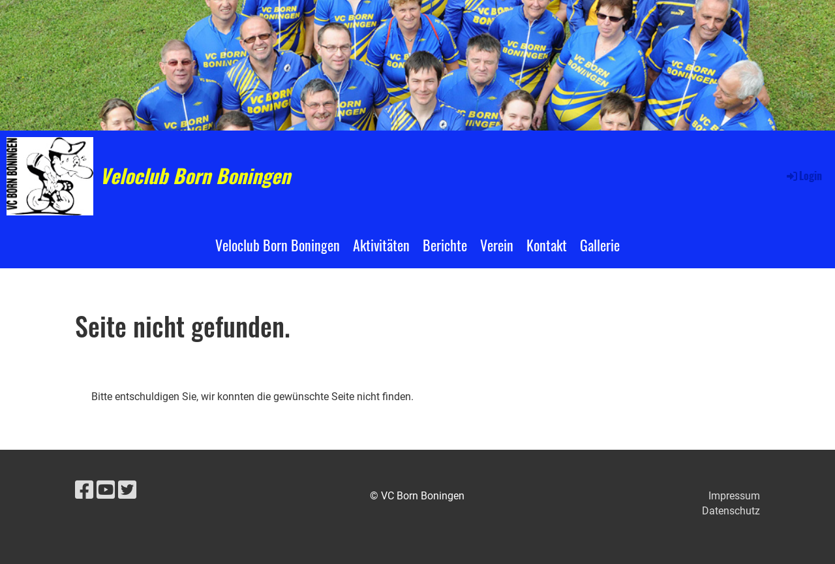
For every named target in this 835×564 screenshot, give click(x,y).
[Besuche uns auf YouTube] (106, 490)
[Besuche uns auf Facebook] (84, 490)
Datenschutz (731, 511)
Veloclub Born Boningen (195, 175)
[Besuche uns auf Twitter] (127, 490)
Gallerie (600, 244)
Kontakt (546, 244)
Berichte (445, 244)
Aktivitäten (381, 244)
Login (803, 175)
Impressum (734, 496)
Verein (496, 244)
